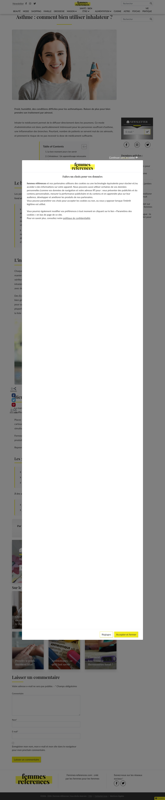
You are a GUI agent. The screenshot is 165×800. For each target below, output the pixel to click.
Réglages (106, 634)
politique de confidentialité (76, 218)
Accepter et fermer (126, 634)
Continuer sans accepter (123, 157)
